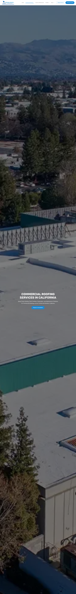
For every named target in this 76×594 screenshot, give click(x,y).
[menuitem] (23, 3)
